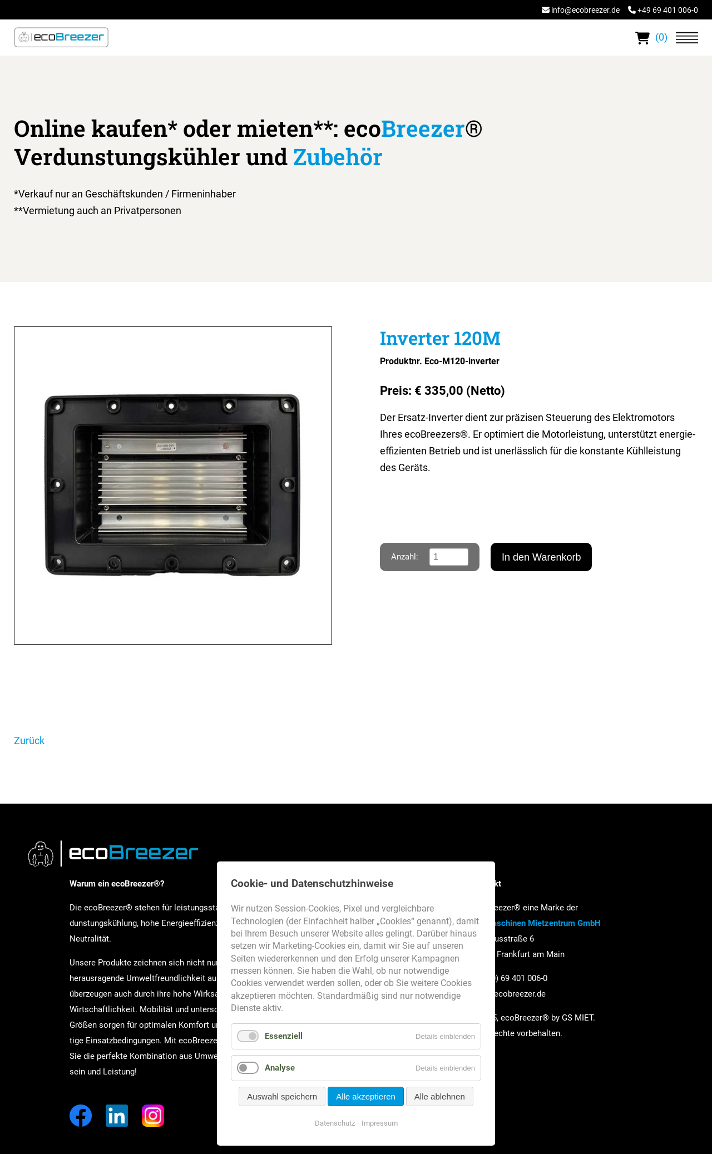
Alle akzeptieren (365, 1096)
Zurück (29, 740)
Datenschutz (335, 1123)
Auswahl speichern (282, 1096)
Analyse (280, 1068)
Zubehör (338, 156)
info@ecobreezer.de (585, 10)
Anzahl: (404, 557)
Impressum (380, 1123)
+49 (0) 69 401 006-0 (509, 978)
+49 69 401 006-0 (667, 10)
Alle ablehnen (439, 1096)
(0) (651, 36)
